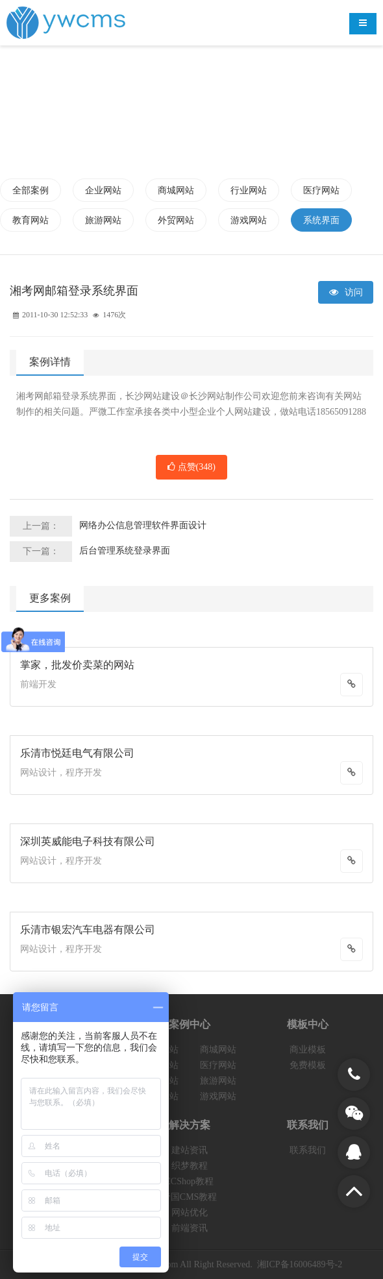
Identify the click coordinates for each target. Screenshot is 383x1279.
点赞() (191, 467)
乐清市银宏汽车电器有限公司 (87, 929)
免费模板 (308, 1065)
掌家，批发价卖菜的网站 (77, 664)
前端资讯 (189, 1228)
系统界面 (321, 220)
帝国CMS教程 (189, 1197)
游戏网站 (248, 220)
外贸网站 (176, 220)
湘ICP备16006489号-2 (299, 1264)
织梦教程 (189, 1166)
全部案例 (30, 190)
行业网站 (248, 190)
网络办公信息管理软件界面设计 (142, 525)
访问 (346, 292)
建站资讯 (189, 1150)
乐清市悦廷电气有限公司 (77, 753)
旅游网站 (103, 220)
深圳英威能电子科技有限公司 (87, 841)
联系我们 (308, 1150)
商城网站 (176, 190)
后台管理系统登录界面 (124, 550)
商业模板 (308, 1049)
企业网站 (103, 190)
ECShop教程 (189, 1181)
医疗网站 (321, 190)
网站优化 (189, 1212)
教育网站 (30, 220)
